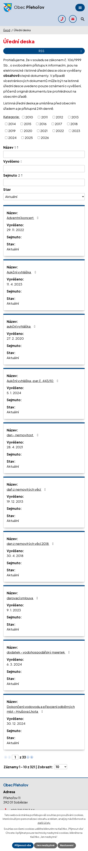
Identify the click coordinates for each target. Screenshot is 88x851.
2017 (58, 124)
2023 (76, 131)
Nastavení (66, 845)
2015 (27, 124)
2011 (44, 117)
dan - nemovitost (23, 435)
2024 (12, 137)
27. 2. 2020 (15, 338)
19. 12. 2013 (15, 501)
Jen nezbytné (45, 845)
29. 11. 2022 (15, 230)
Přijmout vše (23, 845)
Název (9, 147)
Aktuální (13, 249)
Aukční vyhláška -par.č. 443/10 (33, 381)
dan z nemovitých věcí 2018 (31, 543)
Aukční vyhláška (22, 272)
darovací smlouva (23, 598)
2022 (60, 131)
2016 (43, 124)
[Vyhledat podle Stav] (44, 196)
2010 (29, 117)
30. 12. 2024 (16, 723)
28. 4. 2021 (15, 447)
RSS (61, 51)
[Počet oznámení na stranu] (60, 766)
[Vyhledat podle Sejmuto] (44, 182)
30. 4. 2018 (15, 555)
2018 (74, 124)
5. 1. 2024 (14, 393)
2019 (12, 131)
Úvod (6, 30)
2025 (29, 137)
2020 (28, 131)
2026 (45, 137)
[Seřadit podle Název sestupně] (18, 148)
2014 (12, 124)
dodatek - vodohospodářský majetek (39, 652)
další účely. (44, 823)
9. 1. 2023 (14, 610)
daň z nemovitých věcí (27, 489)
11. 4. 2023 (14, 284)
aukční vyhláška (22, 326)
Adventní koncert (23, 218)
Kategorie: (11, 117)
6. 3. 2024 (14, 664)
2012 (59, 117)
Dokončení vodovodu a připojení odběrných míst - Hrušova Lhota (41, 709)
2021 (44, 131)
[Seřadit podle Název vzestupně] (18, 147)
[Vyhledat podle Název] (44, 154)
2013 (75, 117)
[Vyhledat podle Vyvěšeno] (44, 168)
